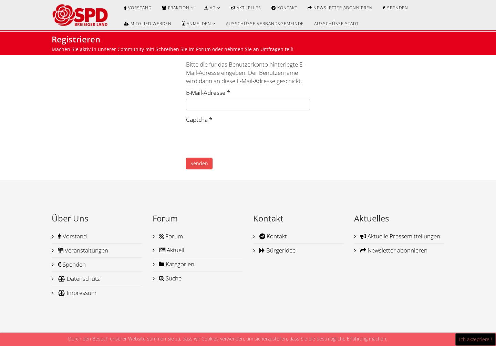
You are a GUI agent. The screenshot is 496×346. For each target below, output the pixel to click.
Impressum (76, 293)
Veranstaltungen (82, 250)
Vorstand (138, 8)
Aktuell (170, 250)
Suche (169, 278)
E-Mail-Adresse (208, 93)
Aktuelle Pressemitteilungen (399, 236)
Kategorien (175, 264)
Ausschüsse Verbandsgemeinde (265, 24)
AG (210, 8)
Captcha (199, 119)
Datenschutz (78, 279)
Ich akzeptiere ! (475, 339)
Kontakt (284, 8)
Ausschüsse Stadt (336, 24)
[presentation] (238, 139)
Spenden (395, 8)
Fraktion (175, 8)
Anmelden (196, 24)
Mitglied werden (148, 24)
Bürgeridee (277, 250)
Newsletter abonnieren (340, 8)
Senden (199, 163)
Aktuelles (246, 8)
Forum (170, 236)
